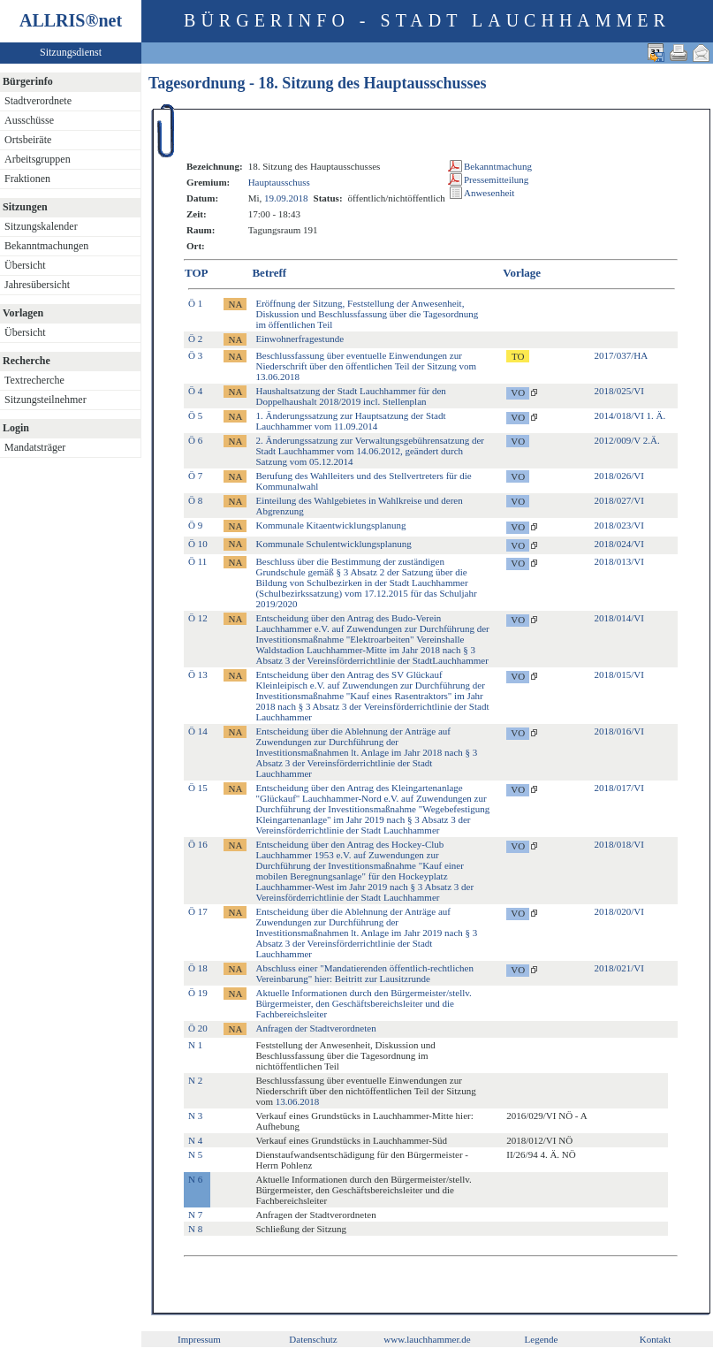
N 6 (195, 1179)
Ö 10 (198, 543)
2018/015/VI (619, 674)
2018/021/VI (619, 968)
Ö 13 (198, 674)
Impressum (199, 1339)
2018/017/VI (619, 787)
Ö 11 (197, 561)
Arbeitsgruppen (37, 159)
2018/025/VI (619, 390)
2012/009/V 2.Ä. (627, 440)
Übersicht (25, 265)
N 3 (195, 1115)
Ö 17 (198, 911)
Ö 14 (198, 731)
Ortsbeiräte (27, 139)
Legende (541, 1339)
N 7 (195, 1214)
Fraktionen (27, 178)
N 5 (195, 1154)
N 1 (195, 1045)
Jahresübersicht (37, 284)
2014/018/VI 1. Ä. (630, 415)
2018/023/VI (619, 525)
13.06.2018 (298, 1101)
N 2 (195, 1080)
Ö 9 (195, 525)
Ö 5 (195, 415)
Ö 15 (198, 787)
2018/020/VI (619, 911)
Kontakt (655, 1339)
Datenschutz (313, 1339)
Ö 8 (195, 500)
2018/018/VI (619, 844)
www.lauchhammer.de (426, 1339)
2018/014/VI (619, 618)
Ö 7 (195, 475)
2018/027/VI (619, 500)
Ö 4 (195, 390)
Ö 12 (198, 618)
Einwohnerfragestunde (299, 338)
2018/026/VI (619, 475)
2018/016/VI (619, 731)
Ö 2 (195, 338)
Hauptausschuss (279, 182)
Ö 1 (195, 303)
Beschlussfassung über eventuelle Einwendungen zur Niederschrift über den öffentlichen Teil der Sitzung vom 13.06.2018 (365, 366)
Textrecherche (34, 380)
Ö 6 (195, 440)
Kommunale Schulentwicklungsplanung (333, 543)
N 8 (195, 1228)
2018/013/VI (619, 561)
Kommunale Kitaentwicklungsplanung (330, 525)
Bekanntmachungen (46, 246)
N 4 (195, 1140)
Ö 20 (198, 1028)
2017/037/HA (622, 355)
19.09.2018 (286, 198)
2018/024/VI (619, 543)
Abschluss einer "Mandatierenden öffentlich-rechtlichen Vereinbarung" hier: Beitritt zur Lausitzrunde (364, 973)
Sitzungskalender (41, 226)
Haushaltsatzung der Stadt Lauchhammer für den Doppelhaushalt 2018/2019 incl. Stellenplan (350, 396)
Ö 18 (198, 968)
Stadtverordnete (38, 101)
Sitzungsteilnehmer (45, 399)
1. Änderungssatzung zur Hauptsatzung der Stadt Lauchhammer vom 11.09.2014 (350, 420)
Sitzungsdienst (71, 52)
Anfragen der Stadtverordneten (315, 1028)
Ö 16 (198, 844)
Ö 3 (195, 355)
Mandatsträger (34, 447)
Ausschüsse (29, 120)
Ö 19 (198, 992)
